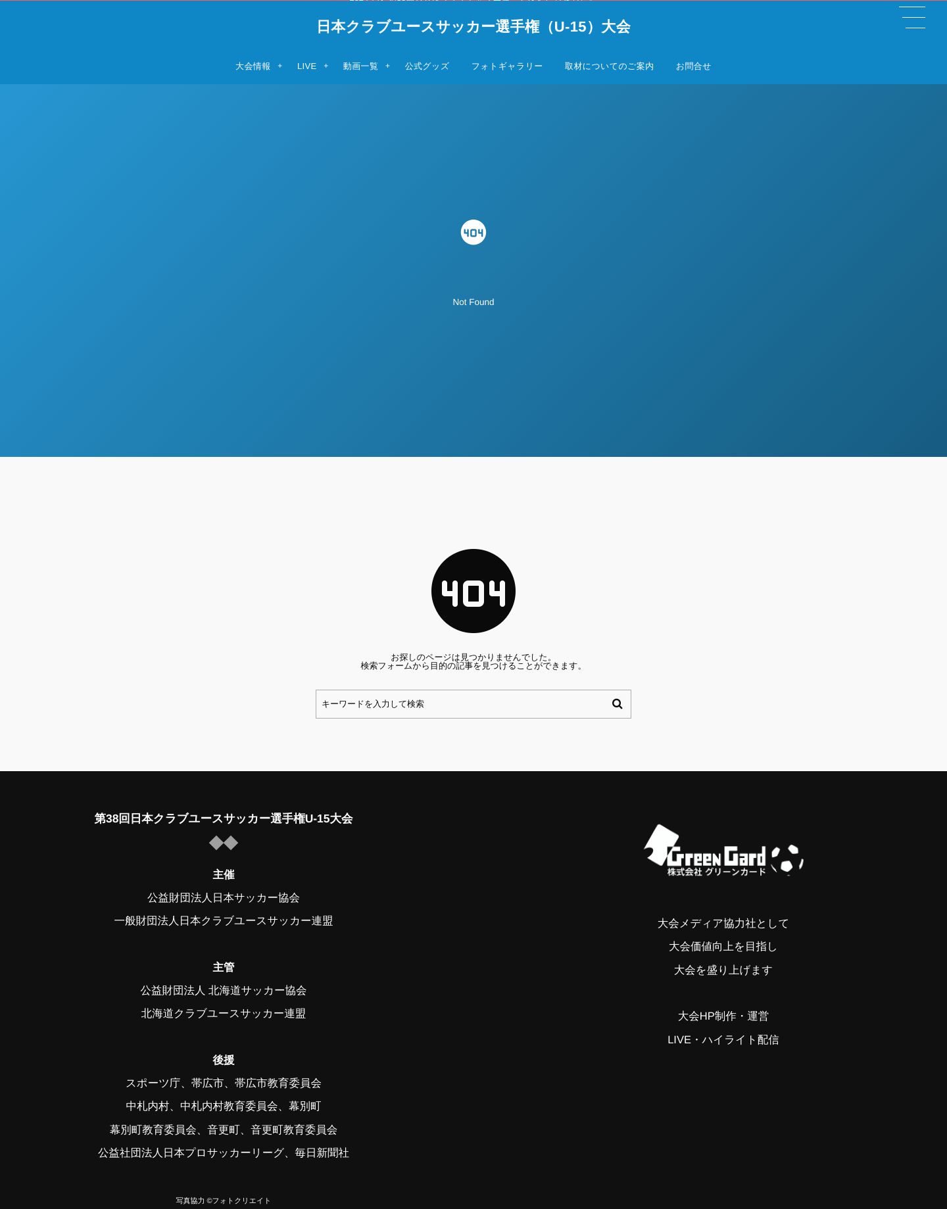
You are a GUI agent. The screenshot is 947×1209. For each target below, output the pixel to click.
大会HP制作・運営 (723, 1016)
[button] (912, 18)
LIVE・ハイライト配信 (723, 1039)
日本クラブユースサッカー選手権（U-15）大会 (473, 27)
